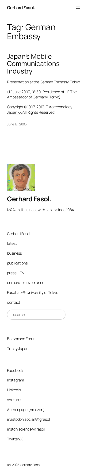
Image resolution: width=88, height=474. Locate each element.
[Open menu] (78, 8)
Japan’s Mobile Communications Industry (33, 64)
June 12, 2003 (17, 124)
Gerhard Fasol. (21, 7)
